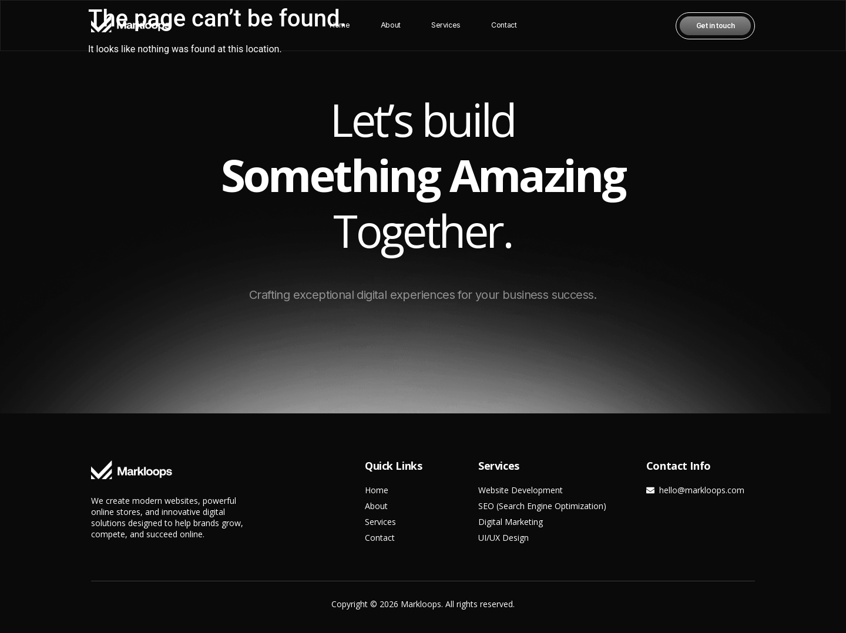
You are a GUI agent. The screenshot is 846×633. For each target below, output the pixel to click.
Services (445, 25)
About (391, 25)
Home (340, 25)
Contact (503, 25)
